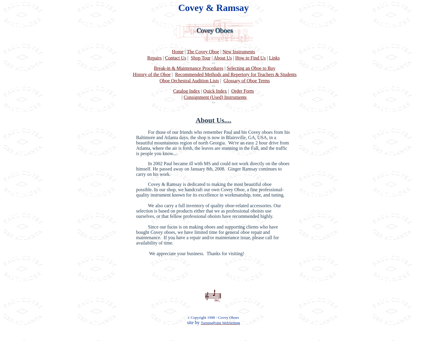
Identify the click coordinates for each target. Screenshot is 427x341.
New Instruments (238, 51)
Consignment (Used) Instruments (215, 97)
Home (178, 51)
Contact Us (176, 57)
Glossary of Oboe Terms (247, 80)
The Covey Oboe (203, 51)
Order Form (242, 91)
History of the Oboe (152, 74)
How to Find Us (250, 57)
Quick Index (215, 91)
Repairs (154, 57)
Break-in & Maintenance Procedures (188, 68)
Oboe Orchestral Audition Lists (189, 80)
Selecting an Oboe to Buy (251, 68)
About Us (223, 57)
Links (274, 57)
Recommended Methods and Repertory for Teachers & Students (236, 74)
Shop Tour (201, 57)
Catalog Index (186, 91)
